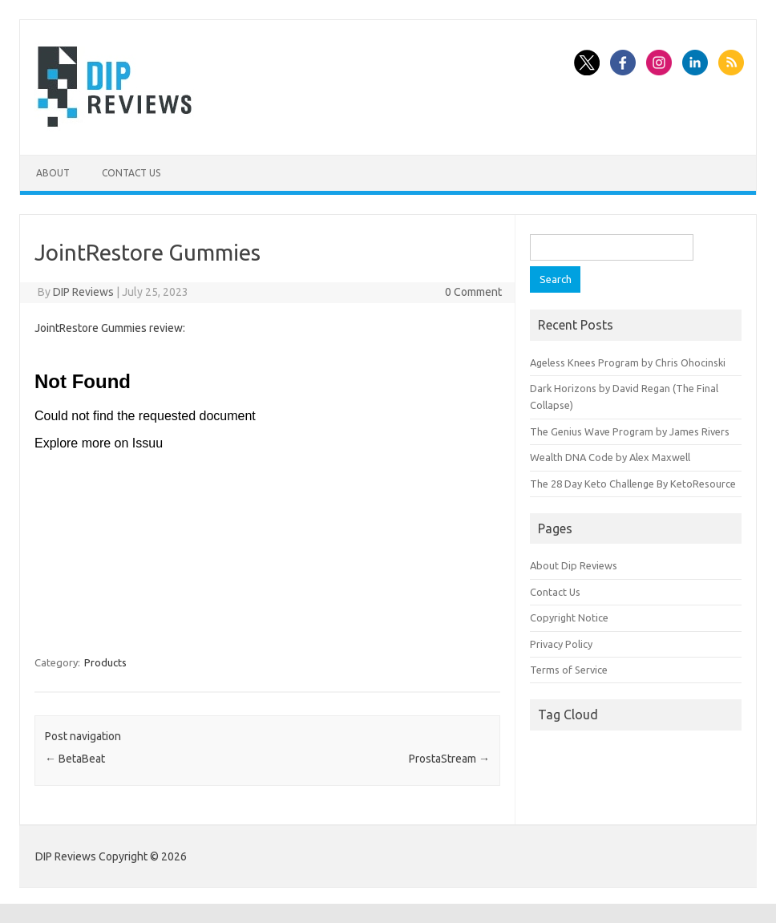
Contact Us (131, 173)
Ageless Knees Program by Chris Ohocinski (627, 362)
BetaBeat (75, 758)
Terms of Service (569, 669)
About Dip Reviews (573, 565)
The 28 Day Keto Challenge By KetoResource (633, 483)
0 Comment (473, 291)
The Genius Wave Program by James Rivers (630, 431)
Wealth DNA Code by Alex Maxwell (610, 457)
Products (105, 662)
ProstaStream (449, 758)
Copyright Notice (569, 617)
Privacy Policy (561, 644)
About (53, 173)
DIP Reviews (83, 291)
